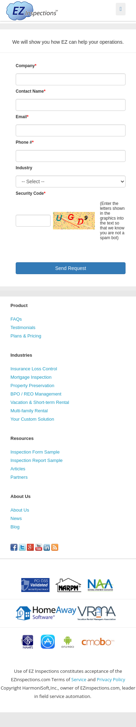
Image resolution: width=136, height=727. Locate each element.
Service (78, 679)
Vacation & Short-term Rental (39, 402)
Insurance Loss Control (33, 368)
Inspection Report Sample (36, 460)
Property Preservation (32, 385)
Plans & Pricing (25, 335)
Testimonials (23, 327)
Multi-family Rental (29, 410)
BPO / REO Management (35, 394)
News (16, 518)
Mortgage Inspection (31, 377)
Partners (19, 477)
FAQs (16, 319)
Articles (17, 468)
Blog (15, 526)
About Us (19, 510)
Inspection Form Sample (35, 452)
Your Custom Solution (32, 419)
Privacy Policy (111, 679)
